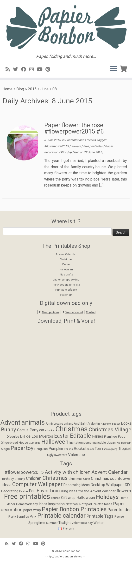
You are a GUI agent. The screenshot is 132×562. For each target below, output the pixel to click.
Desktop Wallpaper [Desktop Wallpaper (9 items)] (107, 484)
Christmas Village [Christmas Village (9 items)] (110, 429)
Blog (20, 89)
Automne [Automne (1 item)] (106, 423)
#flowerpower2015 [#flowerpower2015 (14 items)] (24, 472)
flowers (76, 146)
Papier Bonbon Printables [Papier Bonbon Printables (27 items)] (74, 509)
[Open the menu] (113, 69)
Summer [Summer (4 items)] (51, 523)
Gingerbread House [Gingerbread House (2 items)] (14, 442)
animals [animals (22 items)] (33, 422)
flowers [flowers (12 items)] (124, 490)
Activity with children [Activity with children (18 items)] (67, 472)
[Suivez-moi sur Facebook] (25, 69)
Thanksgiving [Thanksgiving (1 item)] (110, 449)
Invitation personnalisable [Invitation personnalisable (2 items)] (87, 442)
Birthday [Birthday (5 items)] (8, 479)
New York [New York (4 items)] (72, 504)
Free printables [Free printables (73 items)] (27, 496)
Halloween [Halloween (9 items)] (85, 497)
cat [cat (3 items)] (41, 430)
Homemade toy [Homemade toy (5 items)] (27, 504)
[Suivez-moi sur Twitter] (17, 69)
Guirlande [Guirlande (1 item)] (34, 442)
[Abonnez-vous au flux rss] (9, 69)
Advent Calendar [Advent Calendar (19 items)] (109, 472)
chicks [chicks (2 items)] (49, 430)
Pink (64, 152)
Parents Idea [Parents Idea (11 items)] (119, 509)
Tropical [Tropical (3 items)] (125, 449)
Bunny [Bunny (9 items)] (8, 429)
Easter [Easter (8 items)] (61, 436)
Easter (66, 264)
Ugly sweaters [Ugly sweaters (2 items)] (57, 455)
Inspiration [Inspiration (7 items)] (56, 504)
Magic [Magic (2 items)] (5, 449)
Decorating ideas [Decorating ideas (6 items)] (76, 485)
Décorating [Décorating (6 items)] (9, 491)
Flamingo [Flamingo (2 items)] (110, 436)
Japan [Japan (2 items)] (111, 442)
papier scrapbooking (66, 279)
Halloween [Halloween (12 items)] (55, 441)
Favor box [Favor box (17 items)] (47, 491)
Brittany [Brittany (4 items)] (20, 479)
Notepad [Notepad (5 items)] (85, 504)
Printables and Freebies (80, 140)
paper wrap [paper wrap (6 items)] (32, 510)
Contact (90, 312)
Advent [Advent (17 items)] (10, 422)
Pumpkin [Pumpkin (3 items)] (56, 449)
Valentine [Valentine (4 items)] (76, 454)
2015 (32, 89)
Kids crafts (66, 274)
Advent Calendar (66, 254)
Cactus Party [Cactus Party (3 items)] (27, 430)
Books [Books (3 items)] (126, 423)
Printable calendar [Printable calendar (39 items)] (61, 515)
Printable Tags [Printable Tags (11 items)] (100, 516)
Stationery (66, 294)
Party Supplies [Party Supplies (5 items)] (18, 516)
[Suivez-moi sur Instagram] (33, 69)
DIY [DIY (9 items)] (128, 484)
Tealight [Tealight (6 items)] (64, 523)
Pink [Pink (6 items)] (33, 517)
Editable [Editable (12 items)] (80, 435)
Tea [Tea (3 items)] (98, 449)
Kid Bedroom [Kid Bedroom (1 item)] (124, 442)
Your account (74, 312)
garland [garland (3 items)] (55, 498)
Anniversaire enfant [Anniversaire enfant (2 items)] (59, 423)
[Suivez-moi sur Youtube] (41, 69)
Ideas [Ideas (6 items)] (43, 504)
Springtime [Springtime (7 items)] (36, 523)
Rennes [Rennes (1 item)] (68, 449)
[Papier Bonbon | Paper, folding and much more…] (66, 27)
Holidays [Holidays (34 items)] (107, 496)
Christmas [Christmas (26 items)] (71, 429)
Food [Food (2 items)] (122, 436)
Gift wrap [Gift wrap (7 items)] (68, 497)
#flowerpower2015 (56, 146)
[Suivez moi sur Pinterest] (49, 69)
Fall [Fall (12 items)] (32, 490)
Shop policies (50, 312)
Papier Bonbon (71, 551)
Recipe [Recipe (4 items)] (119, 516)
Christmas (66, 259)
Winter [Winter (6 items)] (99, 523)
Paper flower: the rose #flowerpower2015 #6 (74, 128)
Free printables (93, 146)
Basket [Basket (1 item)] (116, 423)
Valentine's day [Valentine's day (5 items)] (82, 523)
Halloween (66, 269)
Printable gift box (66, 289)
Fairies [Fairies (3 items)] (97, 436)
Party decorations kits (66, 284)
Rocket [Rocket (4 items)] (80, 448)
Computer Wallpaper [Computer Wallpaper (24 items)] (37, 484)
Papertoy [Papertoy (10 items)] (22, 448)
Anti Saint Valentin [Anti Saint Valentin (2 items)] (87, 423)
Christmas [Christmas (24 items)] (55, 478)
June (44, 89)
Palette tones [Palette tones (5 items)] (102, 504)
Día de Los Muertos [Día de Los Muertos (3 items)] (36, 436)
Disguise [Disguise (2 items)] (13, 436)
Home (7, 89)
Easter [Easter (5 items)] (23, 491)
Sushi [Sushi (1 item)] (91, 449)
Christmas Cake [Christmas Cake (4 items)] (79, 479)
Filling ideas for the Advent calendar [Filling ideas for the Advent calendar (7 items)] (87, 491)
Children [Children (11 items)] (34, 478)
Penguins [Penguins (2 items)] (41, 449)
